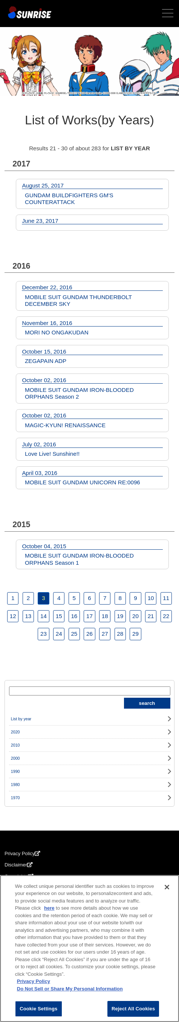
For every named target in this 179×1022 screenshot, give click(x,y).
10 (151, 598)
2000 (15, 758)
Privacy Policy (22, 853)
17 (89, 616)
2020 (15, 732)
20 (135, 616)
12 (13, 616)
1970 (15, 797)
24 (59, 633)
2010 (15, 745)
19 (120, 616)
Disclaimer (19, 865)
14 (43, 616)
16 (74, 616)
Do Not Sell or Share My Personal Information (70, 989)
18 (105, 616)
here (49, 908)
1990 (15, 771)
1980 (15, 784)
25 (74, 633)
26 (89, 633)
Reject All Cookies (133, 1008)
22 (166, 616)
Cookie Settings (38, 1008)
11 (166, 598)
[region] (89, 948)
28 (120, 633)
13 (28, 616)
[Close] (167, 887)
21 (151, 616)
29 (135, 633)
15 (59, 616)
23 (43, 633)
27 (105, 633)
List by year (21, 719)
